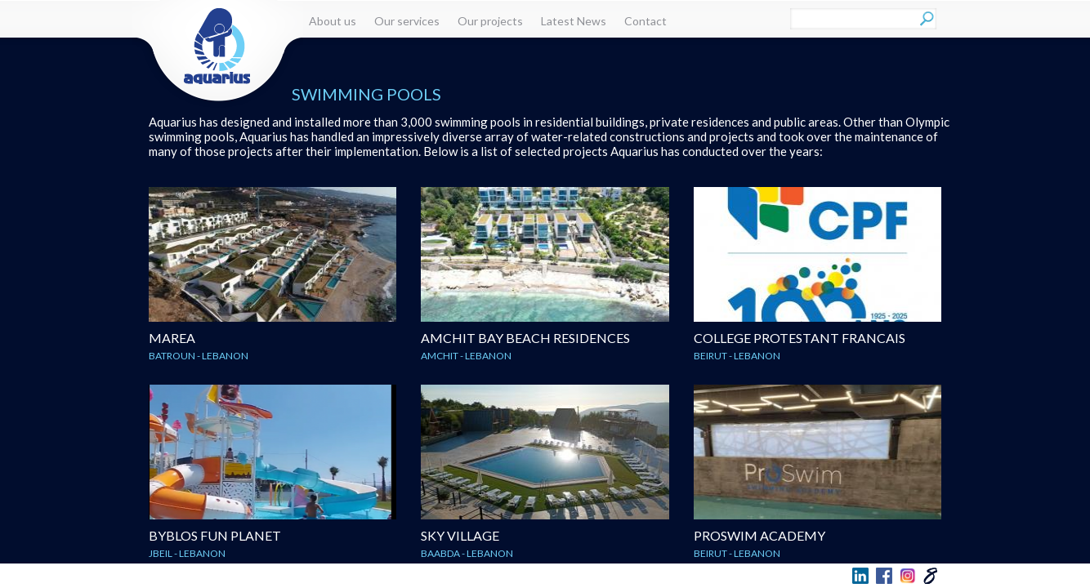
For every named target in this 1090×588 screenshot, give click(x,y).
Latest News (573, 21)
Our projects (490, 21)
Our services (407, 21)
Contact (645, 21)
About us (332, 21)
